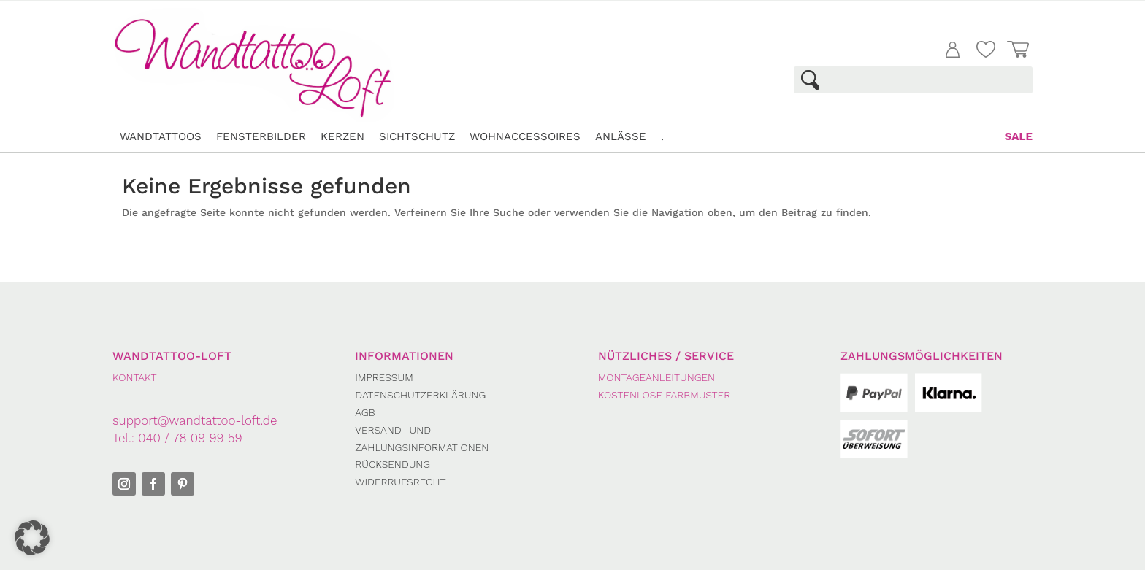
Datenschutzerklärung (420, 395)
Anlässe (620, 136)
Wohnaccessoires (525, 136)
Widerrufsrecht (400, 482)
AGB (365, 412)
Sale (1019, 136)
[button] (32, 538)
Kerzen (342, 136)
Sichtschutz (417, 136)
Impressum (384, 377)
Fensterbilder (261, 136)
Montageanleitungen (656, 377)
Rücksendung (392, 464)
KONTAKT (134, 377)
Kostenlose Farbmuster (664, 395)
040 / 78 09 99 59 (190, 438)
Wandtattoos (161, 136)
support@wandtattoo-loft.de (194, 420)
